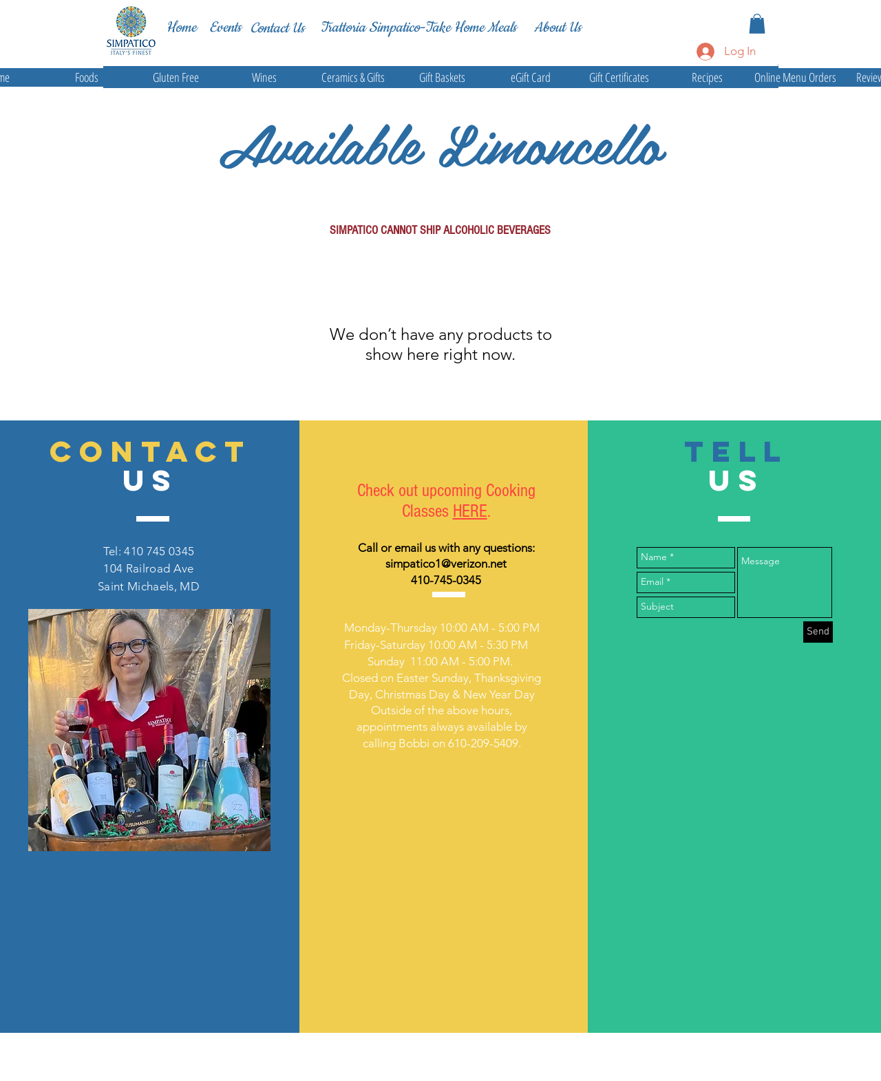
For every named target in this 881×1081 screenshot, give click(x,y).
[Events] (225, 28)
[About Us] (557, 27)
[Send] (818, 632)
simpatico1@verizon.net (446, 563)
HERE (470, 511)
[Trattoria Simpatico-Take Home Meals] (418, 27)
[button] (757, 24)
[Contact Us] (277, 28)
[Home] (181, 27)
